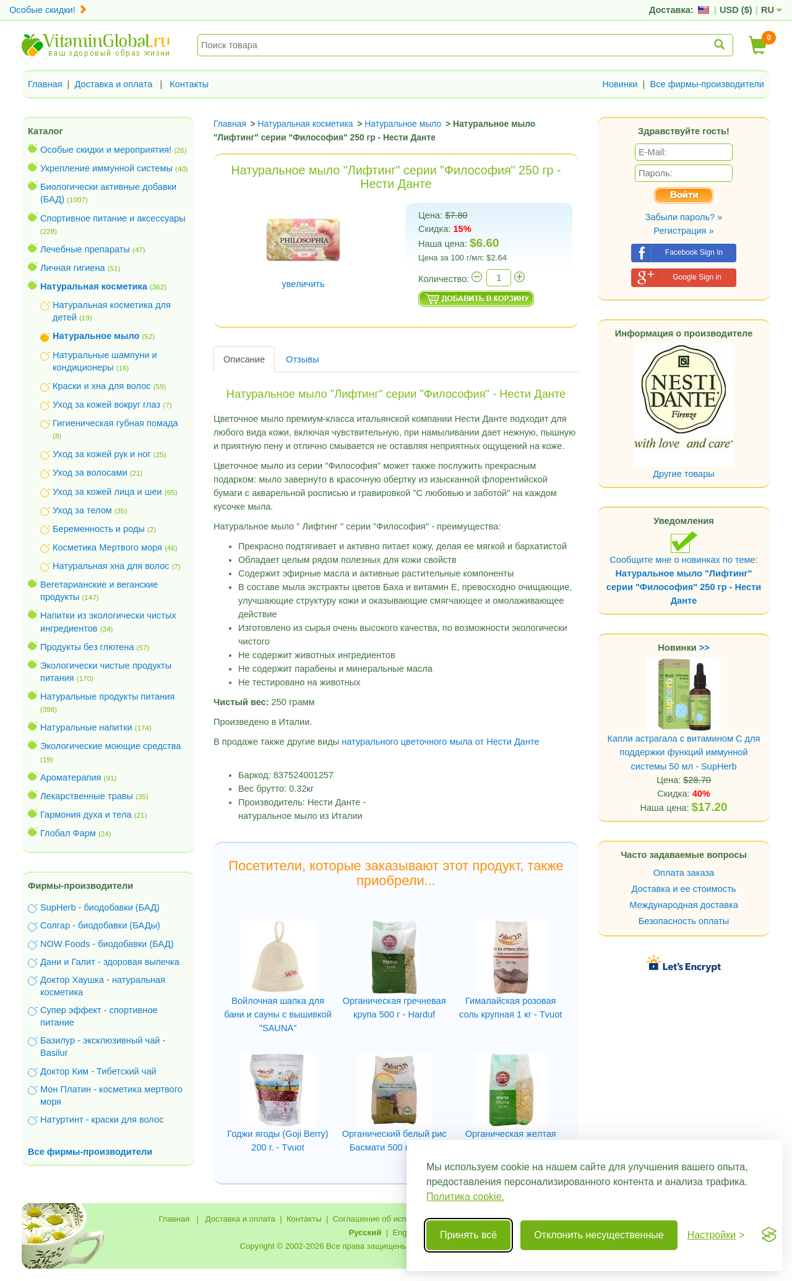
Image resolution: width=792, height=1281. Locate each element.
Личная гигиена (72, 268)
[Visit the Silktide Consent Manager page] (769, 1235)
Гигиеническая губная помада (115, 423)
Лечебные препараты (85, 249)
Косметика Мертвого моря (107, 547)
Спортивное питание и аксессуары (113, 218)
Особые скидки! (48, 10)
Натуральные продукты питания (107, 696)
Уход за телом (82, 510)
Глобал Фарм (68, 833)
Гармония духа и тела (86, 815)
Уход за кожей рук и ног (102, 454)
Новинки (619, 84)
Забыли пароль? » (684, 217)
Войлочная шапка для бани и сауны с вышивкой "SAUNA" (278, 1014)
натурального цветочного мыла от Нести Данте (440, 742)
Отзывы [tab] (302, 359)
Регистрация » (683, 231)
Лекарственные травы (86, 796)
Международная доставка (683, 905)
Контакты (189, 84)
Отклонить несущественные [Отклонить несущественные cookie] (598, 1235)
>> (704, 648)
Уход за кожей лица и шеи (107, 492)
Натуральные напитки (86, 727)
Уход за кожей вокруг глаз (106, 404)
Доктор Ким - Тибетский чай (98, 1071)
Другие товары (684, 474)
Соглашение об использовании (391, 1218)
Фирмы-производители (80, 886)
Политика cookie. (465, 1196)
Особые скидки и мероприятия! (105, 150)
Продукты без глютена (87, 647)
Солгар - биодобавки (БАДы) (100, 925)
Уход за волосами (90, 473)
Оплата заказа (683, 873)
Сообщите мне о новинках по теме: (683, 568)
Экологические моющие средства (110, 746)
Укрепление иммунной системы (106, 168)
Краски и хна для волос (102, 386)
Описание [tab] (244, 359)
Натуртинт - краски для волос (101, 1120)
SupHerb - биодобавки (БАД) (100, 907)
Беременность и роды (99, 529)
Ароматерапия (70, 777)
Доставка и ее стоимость (684, 889)
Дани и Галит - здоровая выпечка (109, 962)
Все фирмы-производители (707, 84)
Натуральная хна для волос (111, 566)
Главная (45, 84)
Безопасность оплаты (684, 921)
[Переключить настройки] (716, 1235)
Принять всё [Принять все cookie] (468, 1235)
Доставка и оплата (114, 84)
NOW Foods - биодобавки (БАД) (107, 944)
